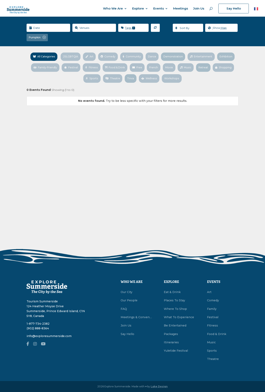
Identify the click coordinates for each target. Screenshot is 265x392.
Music (211, 65)
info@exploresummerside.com (49, 336)
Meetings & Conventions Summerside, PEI (136, 317)
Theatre (125, 75)
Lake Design (159, 386)
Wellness (162, 75)
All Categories (53, 56)
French (179, 65)
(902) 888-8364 (38, 328)
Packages (171, 334)
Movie (194, 65)
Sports (104, 75)
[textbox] (187, 28)
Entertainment (214, 56)
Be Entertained (175, 325)
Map (216, 28)
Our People (129, 300)
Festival (93, 65)
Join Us (198, 8)
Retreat (229, 65)
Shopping (82, 75)
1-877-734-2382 (38, 323)
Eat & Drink (172, 292)
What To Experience (179, 317)
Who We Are (113, 8)
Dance (164, 56)
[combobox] (187, 28)
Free (161, 65)
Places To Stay (174, 300)
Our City (126, 292)
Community (143, 56)
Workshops (186, 75)
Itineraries (171, 342)
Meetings (180, 8)
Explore (138, 8)
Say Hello (233, 8)
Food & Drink (138, 65)
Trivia (144, 75)
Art (100, 56)
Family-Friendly (66, 65)
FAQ (124, 309)
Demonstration (185, 56)
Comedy (120, 56)
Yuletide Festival (176, 350)
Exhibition (39, 65)
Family (212, 309)
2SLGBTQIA (81, 56)
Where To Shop (175, 309)
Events (158, 8)
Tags (128, 27)
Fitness (114, 65)
